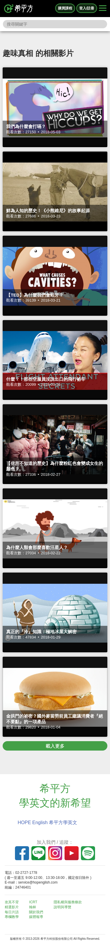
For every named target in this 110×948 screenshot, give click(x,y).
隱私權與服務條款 (68, 902)
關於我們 (36, 912)
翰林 (32, 907)
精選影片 (12, 907)
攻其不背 (12, 902)
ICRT (33, 902)
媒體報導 (36, 917)
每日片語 (12, 912)
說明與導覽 (62, 907)
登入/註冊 (86, 8)
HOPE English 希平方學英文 (47, 822)
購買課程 (65, 8)
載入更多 (55, 746)
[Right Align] (103, 8)
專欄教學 (12, 917)
